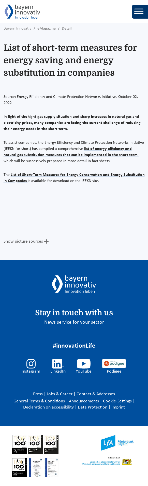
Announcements (84, 401)
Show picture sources (23, 241)
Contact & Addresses (96, 394)
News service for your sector (74, 322)
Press (38, 394)
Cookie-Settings (117, 401)
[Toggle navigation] (140, 12)
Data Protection (93, 407)
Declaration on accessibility (49, 407)
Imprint (118, 407)
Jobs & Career (60, 394)
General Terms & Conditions (39, 401)
